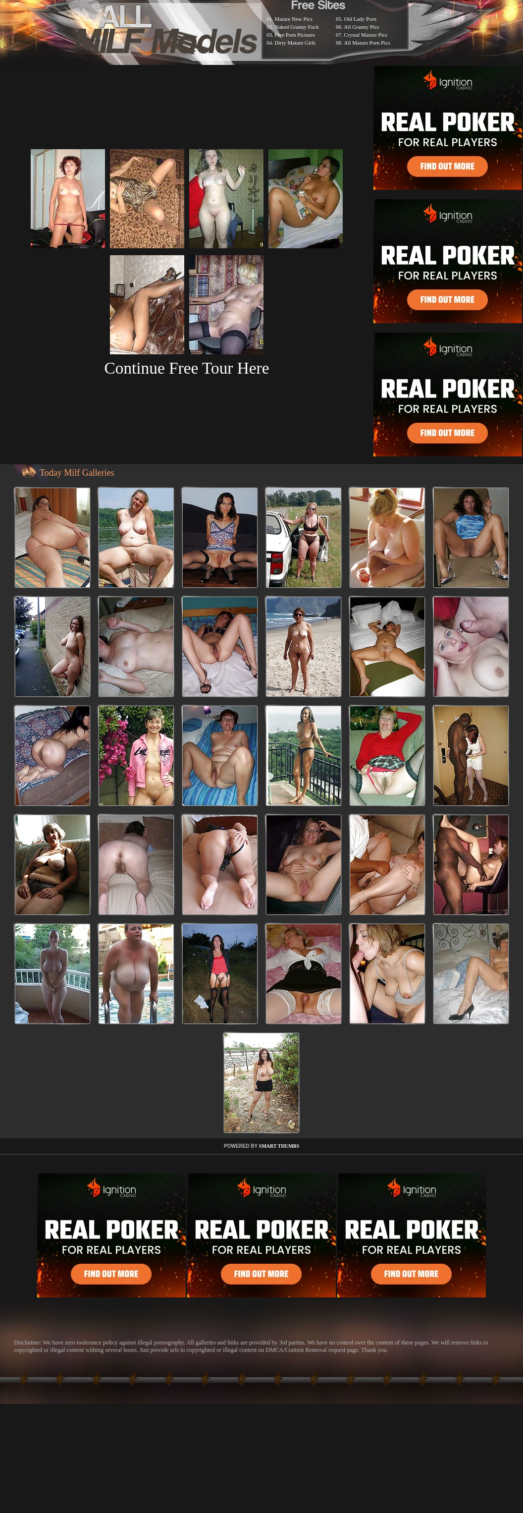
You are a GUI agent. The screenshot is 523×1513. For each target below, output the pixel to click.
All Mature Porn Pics (367, 43)
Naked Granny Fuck (297, 27)
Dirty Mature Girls (295, 43)
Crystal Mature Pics (365, 35)
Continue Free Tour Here (186, 368)
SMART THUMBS (279, 1146)
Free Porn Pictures (295, 35)
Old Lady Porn (360, 19)
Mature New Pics (294, 19)
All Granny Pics (361, 27)
